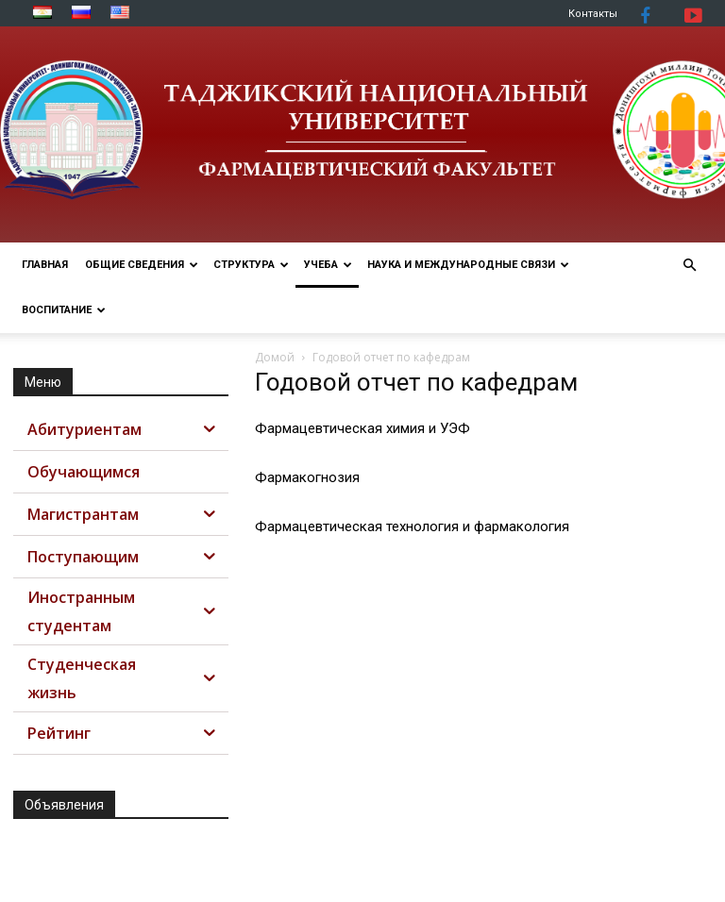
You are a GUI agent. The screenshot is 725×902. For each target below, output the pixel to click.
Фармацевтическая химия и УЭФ (362, 428)
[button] (689, 266)
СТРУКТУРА (251, 265)
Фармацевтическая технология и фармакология (412, 526)
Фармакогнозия (307, 477)
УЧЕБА (328, 265)
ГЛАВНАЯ (45, 265)
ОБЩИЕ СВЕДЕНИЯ (141, 265)
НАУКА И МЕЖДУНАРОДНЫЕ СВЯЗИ (468, 265)
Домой (275, 357)
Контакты (592, 14)
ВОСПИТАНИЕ (64, 310)
